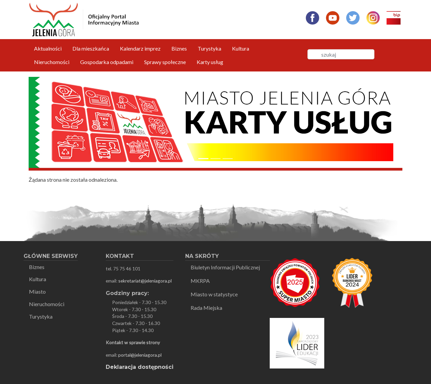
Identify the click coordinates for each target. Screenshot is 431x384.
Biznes (179, 48)
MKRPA (200, 280)
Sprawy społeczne (165, 62)
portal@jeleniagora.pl (140, 355)
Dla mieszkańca (90, 48)
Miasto (37, 291)
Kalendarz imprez (140, 48)
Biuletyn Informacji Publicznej (225, 267)
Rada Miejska (206, 307)
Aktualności (48, 48)
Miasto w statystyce (214, 294)
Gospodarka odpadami (106, 62)
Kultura (240, 48)
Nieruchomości (51, 62)
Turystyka (209, 48)
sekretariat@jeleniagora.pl (145, 281)
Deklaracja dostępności (139, 367)
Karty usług (210, 62)
